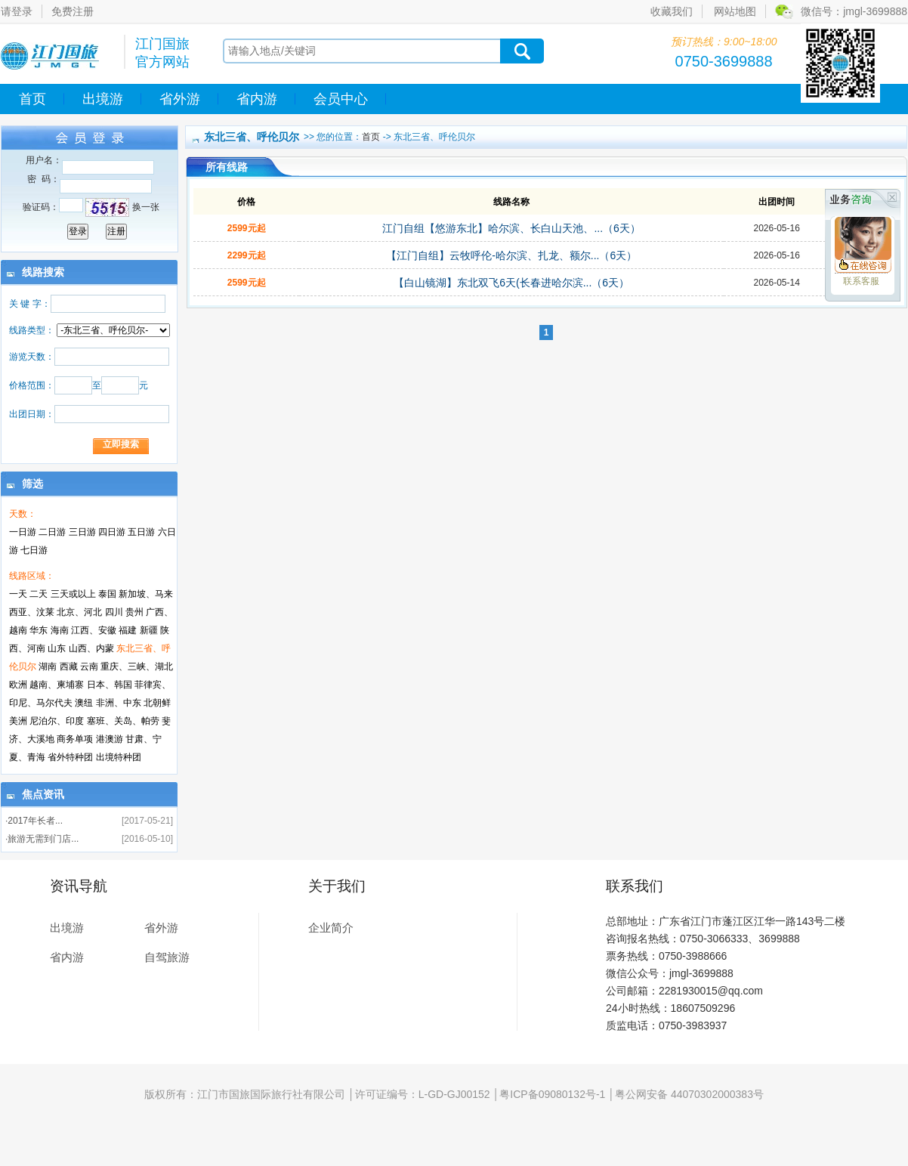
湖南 (48, 666)
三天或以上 (73, 594)
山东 (57, 648)
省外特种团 (70, 757)
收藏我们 (671, 11)
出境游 (102, 99)
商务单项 (75, 739)
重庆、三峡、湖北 (136, 666)
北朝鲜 (157, 702)
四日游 (111, 532)
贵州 (134, 612)
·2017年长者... (34, 820)
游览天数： (31, 356)
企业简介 (331, 927)
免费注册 (72, 11)
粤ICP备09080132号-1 (552, 1094)
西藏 (69, 666)
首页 (32, 99)
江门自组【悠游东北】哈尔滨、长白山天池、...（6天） (511, 228)
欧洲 (18, 684)
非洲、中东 (118, 702)
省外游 (179, 99)
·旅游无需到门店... (42, 839)
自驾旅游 (167, 957)
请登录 (16, 11)
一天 (18, 594)
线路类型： (31, 330)
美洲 (18, 721)
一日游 (22, 532)
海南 (60, 630)
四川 (114, 612)
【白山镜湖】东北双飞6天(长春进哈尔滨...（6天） (511, 283)
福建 (128, 630)
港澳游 (109, 739)
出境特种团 (118, 757)
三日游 (82, 532)
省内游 (256, 99)
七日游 (34, 550)
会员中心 (340, 99)
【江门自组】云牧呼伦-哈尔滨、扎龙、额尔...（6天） (511, 255)
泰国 (107, 594)
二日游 (52, 532)
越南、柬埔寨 (56, 684)
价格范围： (31, 385)
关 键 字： (30, 303)
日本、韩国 (109, 684)
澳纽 (84, 702)
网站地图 (735, 11)
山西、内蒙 (91, 648)
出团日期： (31, 414)
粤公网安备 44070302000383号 (689, 1094)
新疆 (149, 630)
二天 (38, 594)
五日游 (141, 532)
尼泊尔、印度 (56, 721)
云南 (89, 666)
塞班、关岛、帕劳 (123, 721)
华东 (38, 630)
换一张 (145, 207)
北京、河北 (79, 612)
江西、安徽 (93, 630)
